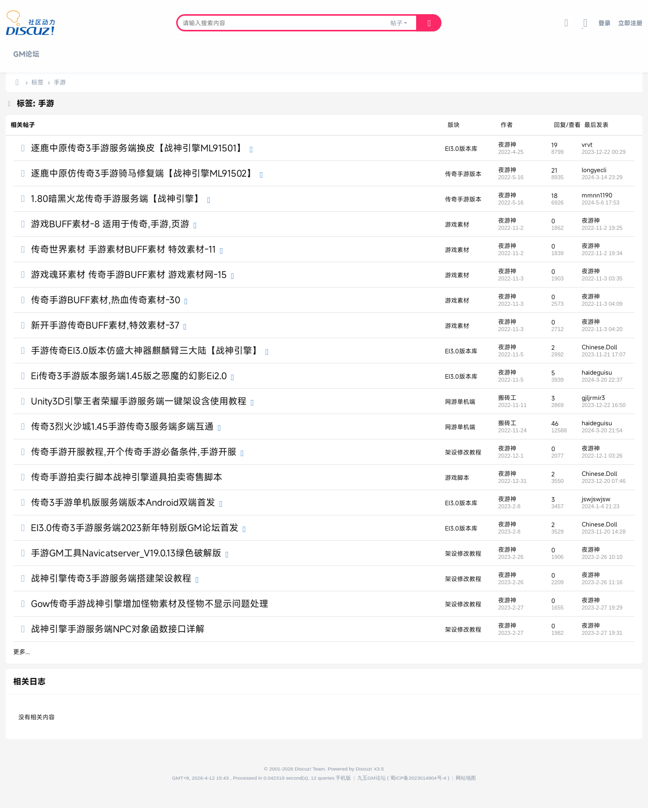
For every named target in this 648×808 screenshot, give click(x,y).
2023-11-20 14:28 (604, 532)
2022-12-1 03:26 (602, 456)
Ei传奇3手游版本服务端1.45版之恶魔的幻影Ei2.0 (129, 376)
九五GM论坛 (371, 778)
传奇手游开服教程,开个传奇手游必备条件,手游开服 (133, 452)
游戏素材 (457, 224)
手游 (60, 82)
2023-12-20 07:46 (604, 481)
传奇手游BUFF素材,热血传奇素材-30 (105, 300)
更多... (21, 652)
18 (554, 195)
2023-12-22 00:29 (604, 152)
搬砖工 (507, 397)
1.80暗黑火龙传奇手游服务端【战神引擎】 (117, 198)
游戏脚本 (457, 477)
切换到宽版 (585, 28)
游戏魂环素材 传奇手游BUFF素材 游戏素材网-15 (129, 274)
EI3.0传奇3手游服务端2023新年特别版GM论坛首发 (134, 527)
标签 (37, 82)
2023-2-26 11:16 (602, 582)
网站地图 (466, 778)
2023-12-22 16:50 (604, 405)
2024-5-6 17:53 (601, 202)
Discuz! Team (310, 769)
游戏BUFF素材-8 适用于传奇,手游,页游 (110, 224)
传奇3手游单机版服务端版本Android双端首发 (123, 502)
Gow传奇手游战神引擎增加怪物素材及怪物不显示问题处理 (149, 603)
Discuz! (364, 769)
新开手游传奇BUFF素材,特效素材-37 (105, 325)
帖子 (396, 23)
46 (554, 423)
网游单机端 (460, 401)
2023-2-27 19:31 (602, 633)
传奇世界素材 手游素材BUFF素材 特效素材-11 (123, 249)
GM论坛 (26, 54)
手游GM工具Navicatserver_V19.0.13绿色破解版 (126, 553)
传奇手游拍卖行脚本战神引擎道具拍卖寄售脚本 (126, 477)
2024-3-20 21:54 (602, 430)
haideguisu (597, 372)
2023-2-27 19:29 (602, 607)
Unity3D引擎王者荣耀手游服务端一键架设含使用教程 (139, 401)
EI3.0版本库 (461, 148)
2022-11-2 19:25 (602, 228)
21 (554, 170)
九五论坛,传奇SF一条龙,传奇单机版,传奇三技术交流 (17, 82)
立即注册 (630, 23)
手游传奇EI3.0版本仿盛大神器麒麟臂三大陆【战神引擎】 (146, 350)
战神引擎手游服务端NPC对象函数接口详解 (118, 629)
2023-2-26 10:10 (602, 557)
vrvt (587, 144)
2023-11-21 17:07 (604, 354)
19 (554, 145)
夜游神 (507, 144)
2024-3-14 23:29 (602, 177)
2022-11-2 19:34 (602, 253)
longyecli (594, 170)
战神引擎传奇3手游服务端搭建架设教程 (111, 578)
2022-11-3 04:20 (602, 329)
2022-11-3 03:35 (602, 278)
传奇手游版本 (463, 174)
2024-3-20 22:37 (602, 380)
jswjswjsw (596, 499)
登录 (604, 23)
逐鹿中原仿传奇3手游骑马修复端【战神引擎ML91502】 (143, 173)
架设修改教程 (463, 452)
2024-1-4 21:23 (601, 506)
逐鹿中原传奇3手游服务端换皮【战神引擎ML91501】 (138, 148)
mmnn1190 (597, 195)
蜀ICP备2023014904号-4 (418, 778)
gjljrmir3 (593, 397)
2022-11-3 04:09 (602, 304)
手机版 (343, 778)
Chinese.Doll (599, 347)
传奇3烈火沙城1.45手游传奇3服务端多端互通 (122, 426)
